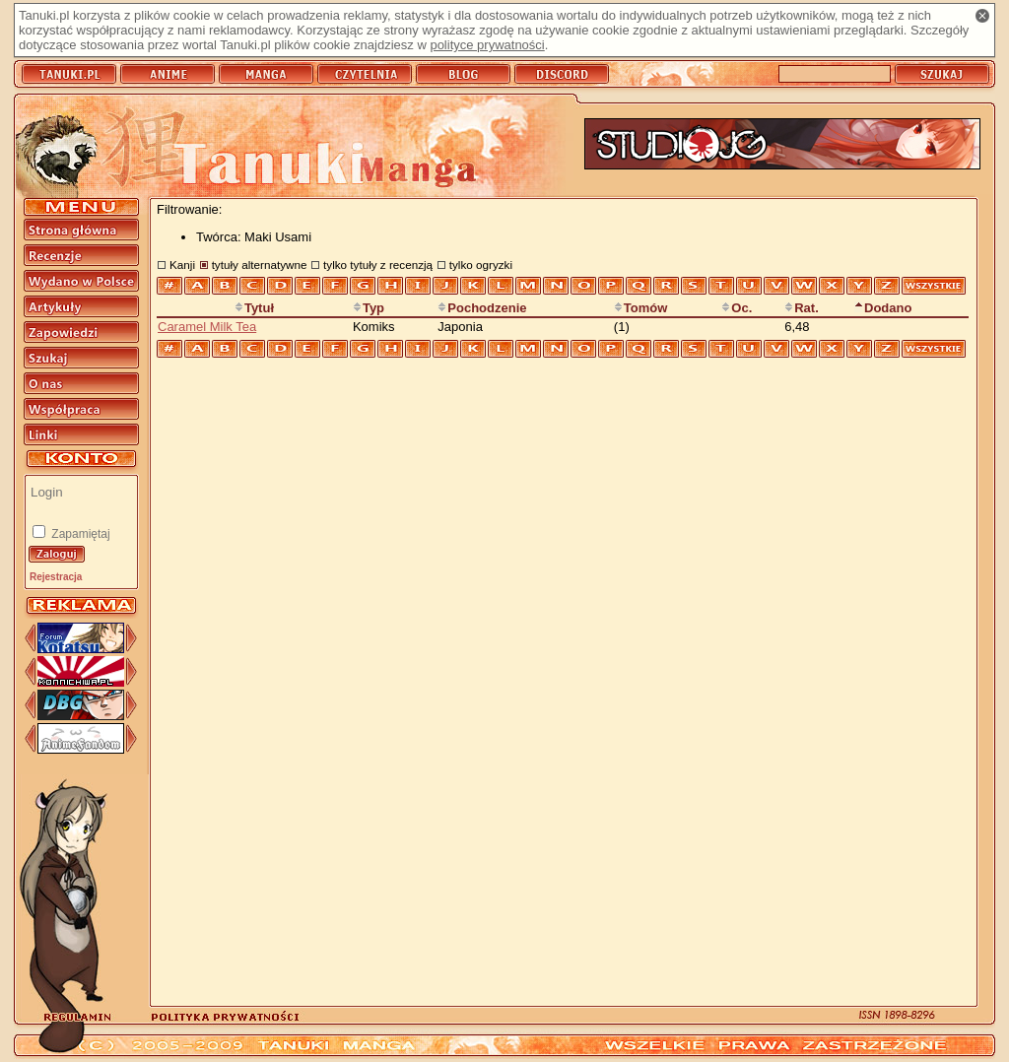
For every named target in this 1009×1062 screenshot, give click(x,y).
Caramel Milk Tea (207, 326)
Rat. (801, 307)
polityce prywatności (487, 44)
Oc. (736, 307)
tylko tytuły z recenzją (378, 264)
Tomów (641, 307)
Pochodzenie (481, 307)
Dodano (882, 307)
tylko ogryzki (480, 264)
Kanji (182, 264)
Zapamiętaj (79, 534)
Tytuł (254, 307)
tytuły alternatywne (259, 264)
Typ (368, 307)
